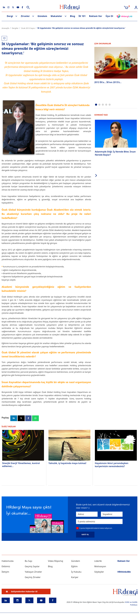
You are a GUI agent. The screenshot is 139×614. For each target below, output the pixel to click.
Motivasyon (100, 566)
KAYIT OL (85, 535)
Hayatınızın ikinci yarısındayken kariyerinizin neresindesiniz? (111, 465)
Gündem (42, 16)
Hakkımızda (7, 561)
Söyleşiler (99, 572)
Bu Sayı (28, 561)
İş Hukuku (76, 572)
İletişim (5, 572)
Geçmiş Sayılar (32, 566)
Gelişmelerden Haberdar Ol (21, 591)
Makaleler (56, 16)
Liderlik (98, 561)
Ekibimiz (6, 566)
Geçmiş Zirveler (33, 577)
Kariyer (74, 577)
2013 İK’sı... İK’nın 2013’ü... (108, 82)
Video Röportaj (55, 561)
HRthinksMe (124, 572)
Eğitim (74, 566)
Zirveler (25, 16)
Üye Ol (109, 16)
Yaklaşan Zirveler (33, 572)
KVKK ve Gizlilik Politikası (131, 603)
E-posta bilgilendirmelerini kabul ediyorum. (95, 528)
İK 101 (82, 16)
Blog (72, 16)
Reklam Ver (95, 16)
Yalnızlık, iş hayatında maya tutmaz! (67, 463)
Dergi (10, 16)
